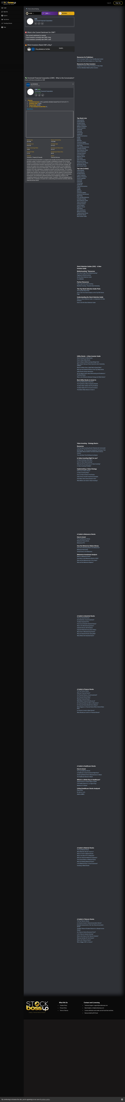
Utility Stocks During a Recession (85, 371)
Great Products (80, 155)
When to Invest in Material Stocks (85, 853)
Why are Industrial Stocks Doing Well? (86, 633)
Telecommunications (82, 136)
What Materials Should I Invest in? (85, 851)
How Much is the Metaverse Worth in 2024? (87, 558)
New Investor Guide (82, 166)
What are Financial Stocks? (83, 693)
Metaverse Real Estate (82, 549)
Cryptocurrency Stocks (82, 162)
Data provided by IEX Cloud (91, 1013)
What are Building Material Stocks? (85, 861)
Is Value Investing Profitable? (84, 466)
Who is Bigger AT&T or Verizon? (84, 942)
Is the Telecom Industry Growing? (85, 934)
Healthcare (79, 134)
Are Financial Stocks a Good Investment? (87, 695)
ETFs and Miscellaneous (83, 147)
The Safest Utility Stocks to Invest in (86, 389)
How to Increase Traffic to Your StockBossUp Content (90, 59)
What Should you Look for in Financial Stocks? (88, 712)
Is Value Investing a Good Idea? (84, 460)
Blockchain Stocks (81, 164)
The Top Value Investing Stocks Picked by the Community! (91, 448)
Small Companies (81, 128)
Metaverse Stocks (81, 161)
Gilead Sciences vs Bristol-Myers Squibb (87, 781)
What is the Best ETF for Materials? (85, 855)
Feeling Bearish (80, 121)
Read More (30, 109)
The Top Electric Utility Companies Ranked (87, 383)
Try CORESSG (80, 279)
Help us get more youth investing (85, 284)
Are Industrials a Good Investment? (85, 619)
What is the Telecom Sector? (84, 940)
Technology (80, 132)
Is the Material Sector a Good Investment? (87, 863)
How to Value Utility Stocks (83, 360)
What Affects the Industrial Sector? (85, 635)
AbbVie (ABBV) (80, 794)
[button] (12, 8)
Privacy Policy (63, 1008)
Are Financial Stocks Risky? (83, 697)
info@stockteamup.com (98, 1008)
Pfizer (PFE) (80, 790)
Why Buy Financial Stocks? (83, 699)
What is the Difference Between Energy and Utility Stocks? (91, 377)
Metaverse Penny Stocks (83, 541)
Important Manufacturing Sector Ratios (86, 629)
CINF (35, 19)
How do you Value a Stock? (83, 470)
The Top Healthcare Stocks (83, 770)
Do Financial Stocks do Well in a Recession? (87, 703)
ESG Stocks (80, 158)
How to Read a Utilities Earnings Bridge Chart (88, 362)
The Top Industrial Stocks (83, 617)
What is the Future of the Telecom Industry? (87, 936)
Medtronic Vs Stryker (82, 785)
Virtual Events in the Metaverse (84, 551)
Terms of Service (64, 1010)
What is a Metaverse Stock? (84, 556)
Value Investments (81, 151)
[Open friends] (66, 13)
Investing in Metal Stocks (83, 865)
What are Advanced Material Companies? (87, 857)
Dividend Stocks (81, 123)
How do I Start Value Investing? (84, 462)
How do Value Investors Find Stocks (86, 474)
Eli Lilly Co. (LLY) (81, 792)
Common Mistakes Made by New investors (87, 67)
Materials (79, 140)
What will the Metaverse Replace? (85, 562)
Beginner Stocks (81, 156)
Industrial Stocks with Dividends (85, 627)
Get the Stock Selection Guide (84, 277)
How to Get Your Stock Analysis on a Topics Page (89, 61)
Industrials (79, 129)
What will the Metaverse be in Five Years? (87, 560)
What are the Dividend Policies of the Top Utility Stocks (90, 369)
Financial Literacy (81, 153)
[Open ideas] (50, 13)
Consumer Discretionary (83, 143)
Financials (79, 131)
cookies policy (45, 1099)
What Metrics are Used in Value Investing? (87, 480)
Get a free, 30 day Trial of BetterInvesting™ (87, 273)
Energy (78, 137)
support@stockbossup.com (101, 1005)
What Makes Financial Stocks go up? (86, 701)
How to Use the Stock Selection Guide (86, 302)
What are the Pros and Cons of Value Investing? (88, 464)
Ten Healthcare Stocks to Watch (85, 776)
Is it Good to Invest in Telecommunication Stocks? (89, 923)
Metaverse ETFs (81, 543)
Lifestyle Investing (81, 148)
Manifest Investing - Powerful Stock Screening (88, 285)
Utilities (79, 139)
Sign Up (118, 3)
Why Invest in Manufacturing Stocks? (86, 631)
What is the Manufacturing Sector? (85, 625)
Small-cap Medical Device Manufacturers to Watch (89, 774)
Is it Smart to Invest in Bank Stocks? (86, 710)
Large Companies (81, 124)
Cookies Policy (63, 1005)
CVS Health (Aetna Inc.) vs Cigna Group (86, 783)
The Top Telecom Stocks (83, 921)
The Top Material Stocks (83, 849)
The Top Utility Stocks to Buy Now (85, 381)
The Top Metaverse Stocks (83, 539)
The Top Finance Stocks (83, 691)
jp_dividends (34, 84)
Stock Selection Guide (82, 150)
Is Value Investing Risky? (83, 472)
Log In (109, 3)
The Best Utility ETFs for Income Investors (87, 387)
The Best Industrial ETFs (83, 621)
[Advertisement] (41, 65)
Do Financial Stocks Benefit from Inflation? (87, 705)
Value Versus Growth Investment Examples (87, 476)
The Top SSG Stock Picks (83, 290)
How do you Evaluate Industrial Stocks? (86, 623)
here (107, 1010)
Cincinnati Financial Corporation (43, 20)
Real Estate (80, 145)
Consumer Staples (81, 142)
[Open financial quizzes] (33, 13)
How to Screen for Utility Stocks (84, 358)
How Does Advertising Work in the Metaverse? (88, 547)
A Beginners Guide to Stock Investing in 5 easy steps (90, 65)
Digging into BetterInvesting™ (84, 275)
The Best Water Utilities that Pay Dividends (87, 385)
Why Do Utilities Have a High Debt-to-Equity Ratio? (89, 367)
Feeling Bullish (80, 120)
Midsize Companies (82, 126)
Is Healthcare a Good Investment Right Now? (88, 772)
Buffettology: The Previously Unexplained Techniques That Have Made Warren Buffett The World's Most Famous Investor (91, 451)
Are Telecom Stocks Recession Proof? (86, 932)
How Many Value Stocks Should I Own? (86, 478)
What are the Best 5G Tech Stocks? (85, 938)
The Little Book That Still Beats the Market (87, 455)
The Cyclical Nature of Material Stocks (86, 859)
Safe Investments (81, 159)
